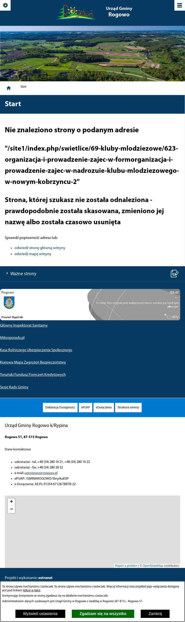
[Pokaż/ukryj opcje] (5, 5)
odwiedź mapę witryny (32, 254)
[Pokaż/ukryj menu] (179, 5)
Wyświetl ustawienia (40, 614)
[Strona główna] (8, 88)
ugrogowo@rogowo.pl (41, 473)
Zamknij (155, 614)
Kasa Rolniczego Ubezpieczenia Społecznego (36, 350)
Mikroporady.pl (12, 338)
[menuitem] (60, 407)
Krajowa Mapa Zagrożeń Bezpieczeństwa (33, 362)
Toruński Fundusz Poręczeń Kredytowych (33, 375)
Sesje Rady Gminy (14, 387)
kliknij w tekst (31, 590)
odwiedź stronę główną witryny (39, 248)
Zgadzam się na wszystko (102, 614)
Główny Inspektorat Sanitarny (24, 326)
